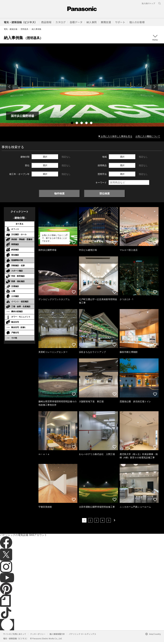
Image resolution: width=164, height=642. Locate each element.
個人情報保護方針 (57, 634)
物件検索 (59, 193)
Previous (9, 86)
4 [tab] (86, 123)
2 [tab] (77, 123)
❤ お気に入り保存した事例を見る (115, 136)
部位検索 (104, 193)
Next (155, 86)
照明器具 (24, 29)
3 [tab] (82, 123)
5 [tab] (91, 123)
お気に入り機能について (147, 136)
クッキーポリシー (37, 634)
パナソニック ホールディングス (82, 634)
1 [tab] (72, 123)
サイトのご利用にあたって (14, 634)
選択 (45, 156)
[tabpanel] (82, 87)
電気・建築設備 (10, 29)
